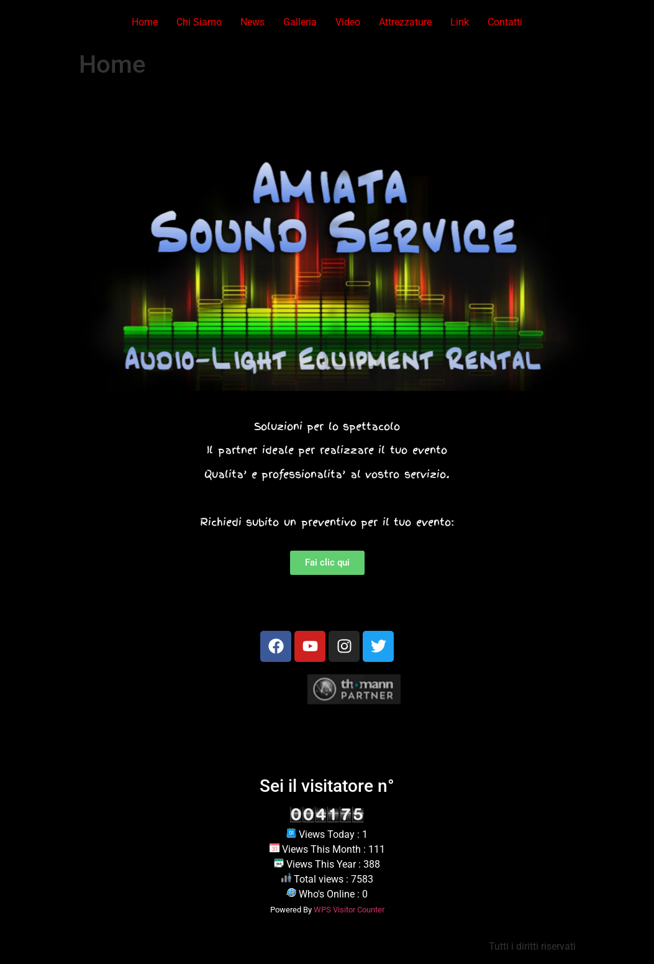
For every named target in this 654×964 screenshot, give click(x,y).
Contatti (505, 22)
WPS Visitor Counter (349, 909)
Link (459, 22)
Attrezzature (405, 22)
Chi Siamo (199, 22)
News (252, 22)
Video (347, 22)
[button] (14, 251)
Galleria (300, 22)
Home (145, 22)
